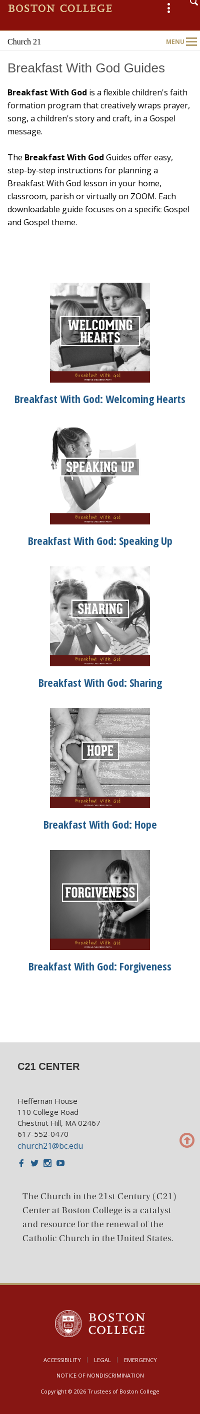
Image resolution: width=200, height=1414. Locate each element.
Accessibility (62, 1360)
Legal (102, 1360)
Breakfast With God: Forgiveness (100, 965)
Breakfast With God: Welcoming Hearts (100, 398)
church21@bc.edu (50, 1145)
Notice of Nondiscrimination (100, 1375)
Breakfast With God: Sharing (100, 682)
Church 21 (24, 41)
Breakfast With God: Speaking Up (100, 540)
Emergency (140, 1360)
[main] (100, 543)
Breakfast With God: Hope (100, 824)
